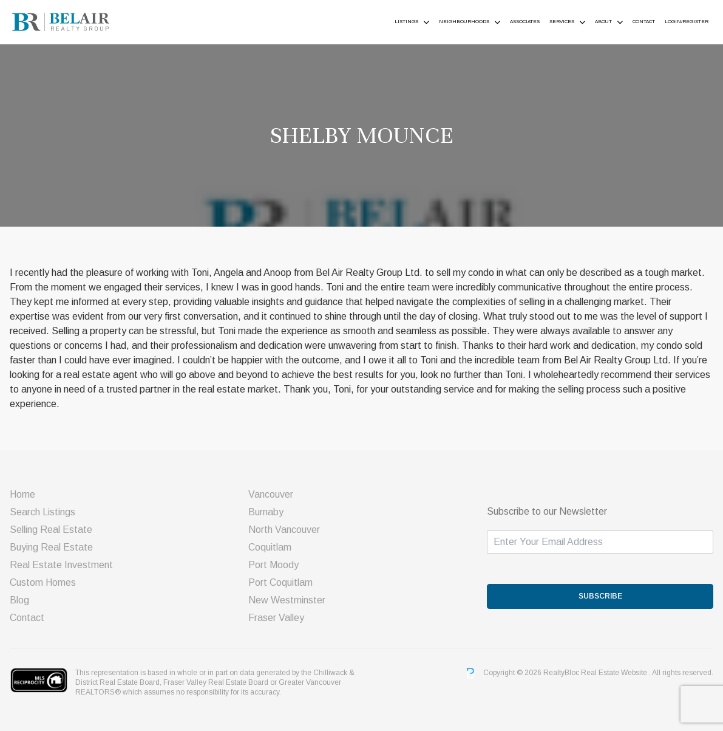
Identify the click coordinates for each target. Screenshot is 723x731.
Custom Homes (43, 582)
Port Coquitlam (280, 582)
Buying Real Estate (51, 547)
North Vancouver (284, 529)
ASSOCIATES (525, 21)
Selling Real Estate (51, 529)
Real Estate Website (615, 672)
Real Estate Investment (61, 565)
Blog (19, 600)
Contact (644, 21)
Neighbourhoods (464, 21)
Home (22, 494)
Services (561, 21)
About (603, 21)
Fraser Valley (276, 618)
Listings (406, 21)
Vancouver (270, 494)
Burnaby (265, 512)
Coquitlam (269, 547)
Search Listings (42, 512)
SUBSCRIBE (600, 596)
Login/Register (686, 21)
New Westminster (286, 600)
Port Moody (273, 565)
